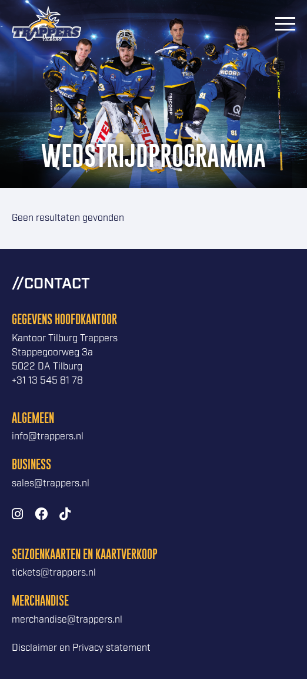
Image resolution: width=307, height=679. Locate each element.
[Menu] (285, 23)
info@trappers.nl (48, 437)
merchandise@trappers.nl (67, 620)
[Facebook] (41, 514)
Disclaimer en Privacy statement (81, 648)
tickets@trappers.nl (54, 573)
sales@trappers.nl (50, 484)
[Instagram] (17, 514)
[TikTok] (65, 514)
